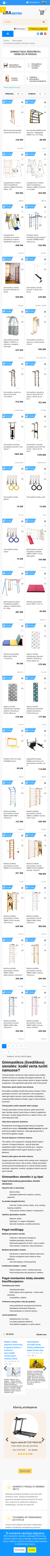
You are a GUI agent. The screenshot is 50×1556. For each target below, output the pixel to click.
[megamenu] (7, 34)
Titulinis (6, 41)
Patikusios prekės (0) (38, 29)
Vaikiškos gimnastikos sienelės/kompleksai (37, 79)
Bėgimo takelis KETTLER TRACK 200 (26, 1442)
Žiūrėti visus (42, 1335)
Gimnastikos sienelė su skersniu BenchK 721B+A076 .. (12, 394)
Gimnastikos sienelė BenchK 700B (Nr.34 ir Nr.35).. (12, 290)
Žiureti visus (25, 1471)
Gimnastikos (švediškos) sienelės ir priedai (19, 43)
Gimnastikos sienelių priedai (15, 66)
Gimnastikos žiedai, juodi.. (36, 497)
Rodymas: (32, 94)
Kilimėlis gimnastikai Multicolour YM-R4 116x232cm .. (11, 656)
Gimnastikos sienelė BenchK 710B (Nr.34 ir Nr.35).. (35, 290)
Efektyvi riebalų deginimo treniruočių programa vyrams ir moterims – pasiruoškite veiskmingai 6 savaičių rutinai (13, 1350)
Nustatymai (20, 1550)
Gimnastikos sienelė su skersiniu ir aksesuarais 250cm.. (35, 342)
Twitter (38, 34)
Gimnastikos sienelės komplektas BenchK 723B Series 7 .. (13, 447)
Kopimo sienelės (14, 79)
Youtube (45, 34)
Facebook (42, 34)
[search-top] (43, 22)
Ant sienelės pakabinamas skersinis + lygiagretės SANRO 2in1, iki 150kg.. (36, 132)
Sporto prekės (17, 41)
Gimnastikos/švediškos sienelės (36, 66)
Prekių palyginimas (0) (12, 87)
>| (17, 1052)
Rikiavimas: (9, 94)
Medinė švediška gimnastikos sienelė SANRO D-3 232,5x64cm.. (13, 866)
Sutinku (32, 1550)
